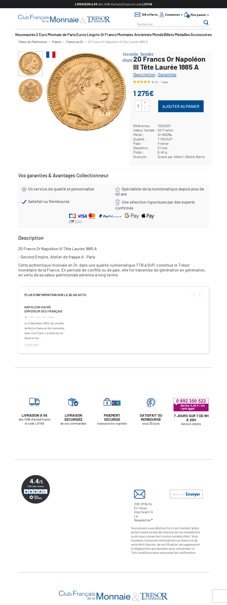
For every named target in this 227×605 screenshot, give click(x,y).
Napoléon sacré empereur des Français (43, 309)
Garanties (167, 74)
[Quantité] (138, 106)
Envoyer (193, 494)
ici (193, 548)
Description (144, 74)
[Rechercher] (165, 23)
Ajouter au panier (180, 106)
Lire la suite (31, 344)
